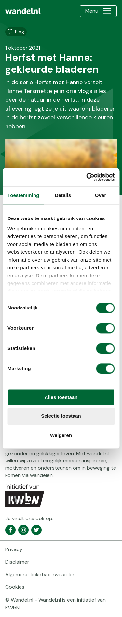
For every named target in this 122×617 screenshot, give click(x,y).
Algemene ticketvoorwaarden (40, 574)
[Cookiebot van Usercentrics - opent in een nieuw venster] (87, 177)
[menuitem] (23, 11)
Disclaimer (17, 561)
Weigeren (61, 435)
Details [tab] (63, 195)
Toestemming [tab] (23, 195)
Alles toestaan (61, 397)
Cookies (14, 586)
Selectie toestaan (61, 416)
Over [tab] (100, 195)
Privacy (13, 549)
